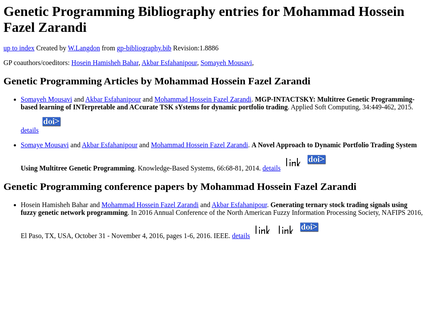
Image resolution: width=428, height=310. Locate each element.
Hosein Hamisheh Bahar (105, 62)
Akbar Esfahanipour (169, 62)
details (30, 130)
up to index (18, 48)
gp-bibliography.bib (144, 48)
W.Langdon (84, 48)
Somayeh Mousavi (226, 62)
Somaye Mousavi (45, 145)
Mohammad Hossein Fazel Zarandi (202, 99)
